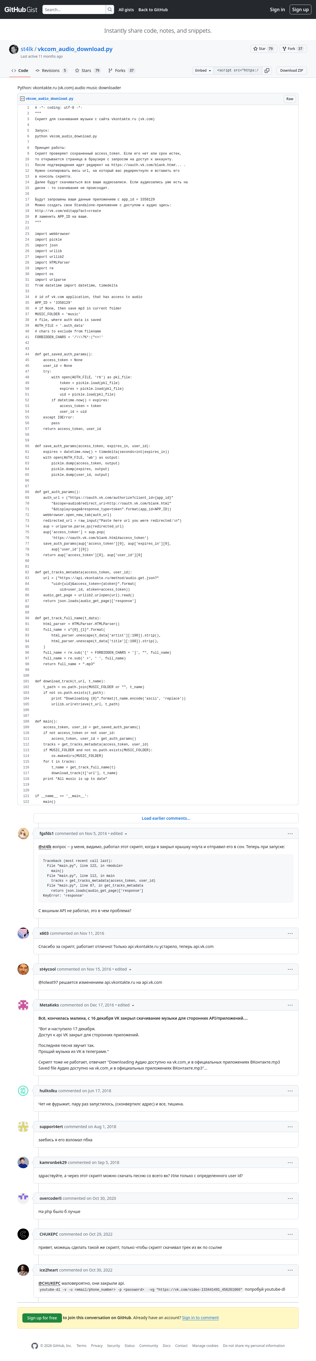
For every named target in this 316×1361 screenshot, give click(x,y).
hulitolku (48, 1090)
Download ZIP (291, 70)
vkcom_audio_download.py (75, 49)
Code (19, 70)
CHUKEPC (49, 1234)
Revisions (51, 70)
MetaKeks (49, 1005)
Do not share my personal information (254, 1345)
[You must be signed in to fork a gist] (293, 49)
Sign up (300, 9)
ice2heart (49, 1270)
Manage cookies (205, 1345)
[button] (267, 71)
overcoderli (51, 1198)
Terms (82, 1345)
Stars (88, 70)
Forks (121, 70)
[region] (158, 455)
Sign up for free (42, 1318)
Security (113, 1345)
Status (130, 1345)
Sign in (277, 9)
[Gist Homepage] (21, 9)
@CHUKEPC (49, 1283)
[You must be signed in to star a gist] (264, 49)
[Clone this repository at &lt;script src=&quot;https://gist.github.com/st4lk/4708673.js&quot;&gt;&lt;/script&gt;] (237, 71)
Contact (181, 1345)
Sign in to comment (200, 1317)
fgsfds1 (47, 833)
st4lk (27, 49)
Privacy (97, 1345)
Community (148, 1345)
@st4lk (44, 846)
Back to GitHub (153, 9)
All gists (126, 9)
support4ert (51, 1126)
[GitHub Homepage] (34, 1346)
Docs (167, 1345)
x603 (44, 933)
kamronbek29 (53, 1162)
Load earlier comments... (166, 818)
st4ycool (48, 969)
